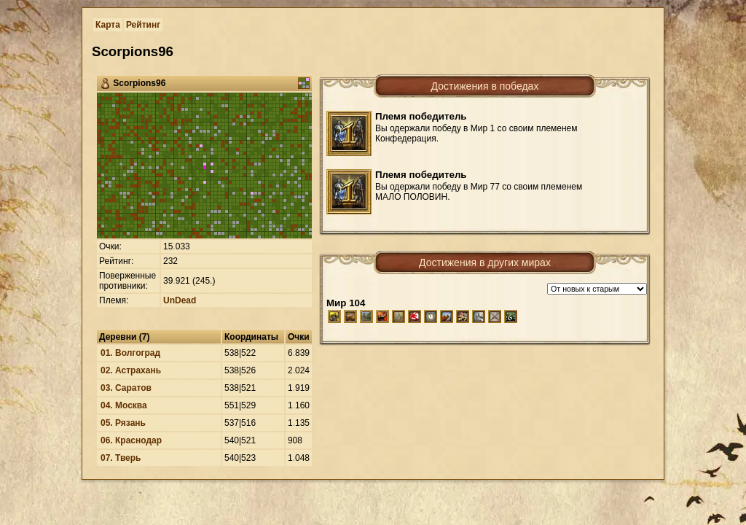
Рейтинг (143, 25)
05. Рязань (123, 423)
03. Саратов (126, 388)
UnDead (179, 300)
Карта (107, 25)
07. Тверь (121, 458)
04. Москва (124, 405)
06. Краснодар (131, 440)
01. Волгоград (130, 353)
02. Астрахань (131, 370)
